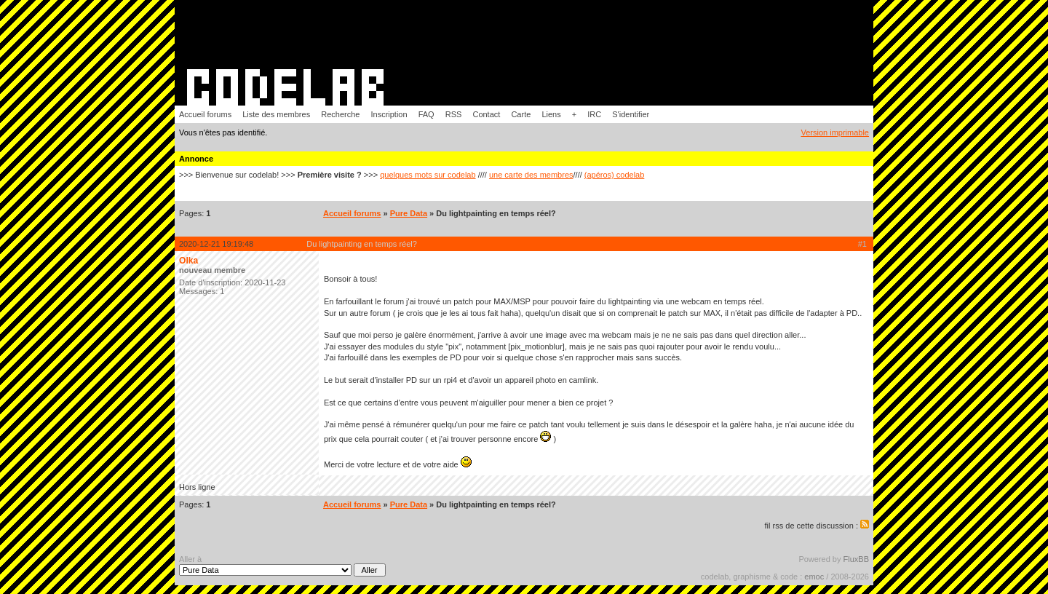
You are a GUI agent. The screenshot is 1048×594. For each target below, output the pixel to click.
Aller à (282, 566)
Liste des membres (276, 114)
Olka (188, 261)
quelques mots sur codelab (427, 174)
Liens (550, 114)
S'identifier (630, 114)
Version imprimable (835, 132)
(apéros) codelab (614, 174)
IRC (594, 114)
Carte (521, 114)
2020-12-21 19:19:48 (216, 243)
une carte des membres (531, 174)
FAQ (426, 114)
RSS (453, 114)
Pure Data (408, 213)
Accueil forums (205, 114)
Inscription (388, 114)
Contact (486, 114)
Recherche (340, 114)
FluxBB (856, 559)
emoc (814, 576)
